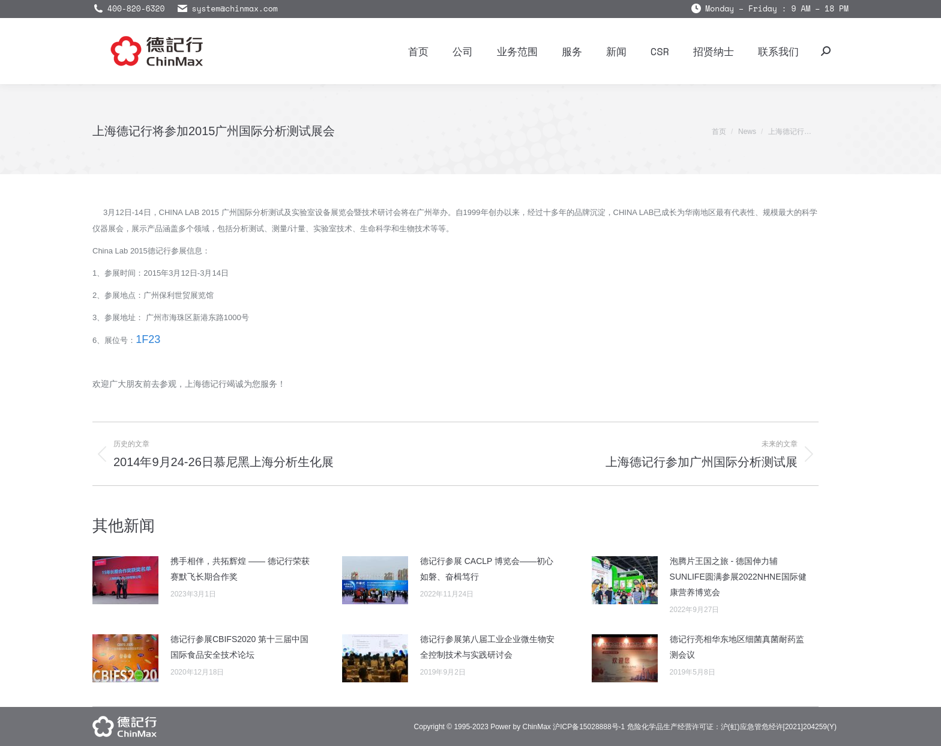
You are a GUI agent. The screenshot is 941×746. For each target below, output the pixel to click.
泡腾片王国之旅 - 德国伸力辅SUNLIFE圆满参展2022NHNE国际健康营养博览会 (738, 576)
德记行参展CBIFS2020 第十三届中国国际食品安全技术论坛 (239, 647)
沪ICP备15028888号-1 (589, 727)
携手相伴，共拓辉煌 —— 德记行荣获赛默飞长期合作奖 (240, 568)
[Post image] (125, 580)
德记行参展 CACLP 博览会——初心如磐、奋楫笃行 (486, 568)
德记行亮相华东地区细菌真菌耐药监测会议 (737, 647)
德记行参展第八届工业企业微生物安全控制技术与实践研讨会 (487, 647)
